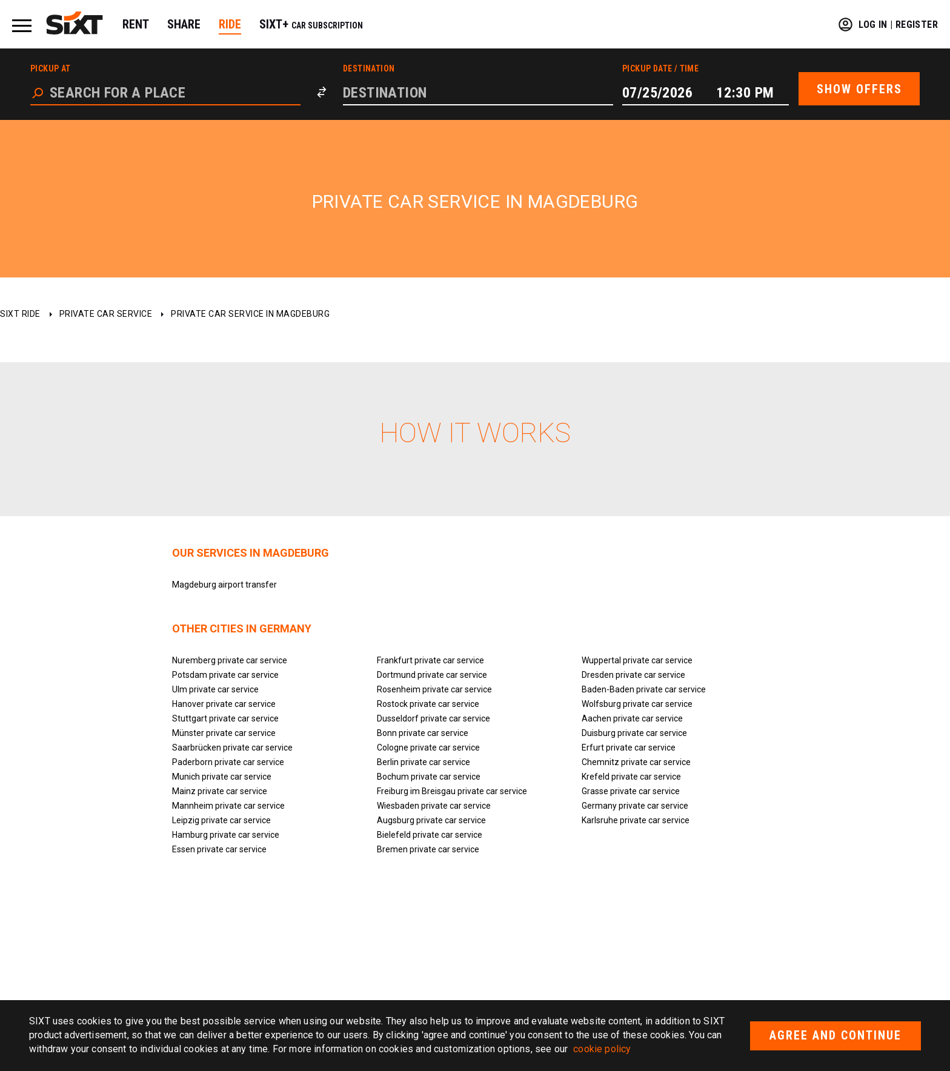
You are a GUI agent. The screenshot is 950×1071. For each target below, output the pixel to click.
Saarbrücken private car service (232, 747)
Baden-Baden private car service (644, 689)
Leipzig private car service (221, 820)
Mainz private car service (219, 791)
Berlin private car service (423, 762)
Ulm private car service (215, 689)
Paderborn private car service (228, 762)
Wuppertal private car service (637, 660)
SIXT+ (311, 24)
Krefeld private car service (631, 776)
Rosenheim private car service (434, 689)
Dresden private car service (633, 675)
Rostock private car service (428, 704)
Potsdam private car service (225, 675)
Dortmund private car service (432, 675)
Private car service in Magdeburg (250, 314)
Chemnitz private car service (636, 762)
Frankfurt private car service (430, 660)
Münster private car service (224, 733)
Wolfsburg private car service (637, 704)
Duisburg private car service (634, 733)
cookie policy (602, 1049)
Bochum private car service (428, 776)
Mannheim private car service (228, 806)
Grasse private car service (631, 791)
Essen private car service (219, 849)
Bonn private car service (422, 733)
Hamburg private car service (225, 835)
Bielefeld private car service (429, 835)
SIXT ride (20, 314)
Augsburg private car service (431, 820)
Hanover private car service (224, 704)
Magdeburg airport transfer (224, 584)
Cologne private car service (428, 747)
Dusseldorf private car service (433, 718)
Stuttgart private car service (225, 718)
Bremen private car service (428, 849)
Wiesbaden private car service (434, 806)
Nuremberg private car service (229, 660)
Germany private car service (635, 806)
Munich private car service (221, 776)
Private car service (106, 314)
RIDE (230, 24)
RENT (135, 24)
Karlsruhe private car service (635, 820)
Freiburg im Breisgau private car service (452, 791)
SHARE (184, 24)
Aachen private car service (632, 718)
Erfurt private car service (629, 747)
